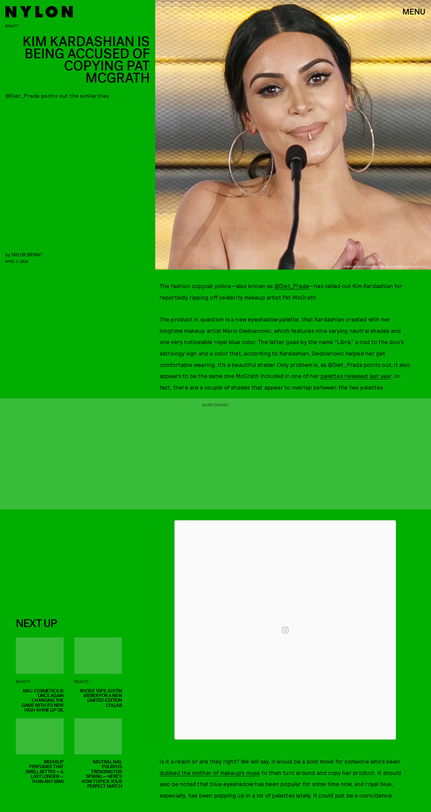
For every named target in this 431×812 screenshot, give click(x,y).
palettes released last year (356, 375)
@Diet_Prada (291, 285)
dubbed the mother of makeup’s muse (210, 772)
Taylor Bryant (26, 254)
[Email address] (66, 561)
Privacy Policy (49, 599)
